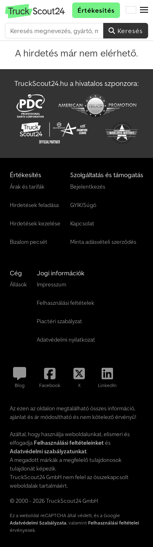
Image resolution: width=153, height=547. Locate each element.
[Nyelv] (131, 10)
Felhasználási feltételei (113, 523)
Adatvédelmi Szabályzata (38, 523)
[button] (144, 10)
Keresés (126, 31)
